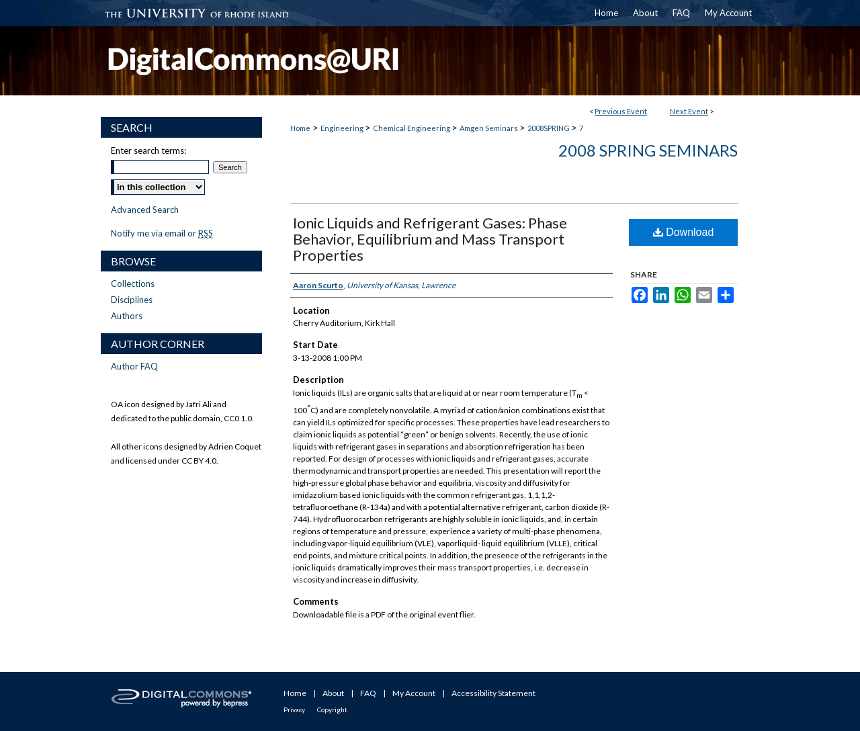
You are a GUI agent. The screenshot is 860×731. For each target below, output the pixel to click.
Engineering (342, 128)
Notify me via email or (162, 233)
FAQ (368, 693)
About (333, 693)
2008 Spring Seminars (648, 150)
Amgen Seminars (489, 128)
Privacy (294, 709)
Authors (126, 315)
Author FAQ (134, 366)
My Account (413, 693)
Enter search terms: (148, 150)
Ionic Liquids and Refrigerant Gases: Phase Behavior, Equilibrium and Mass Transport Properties (430, 239)
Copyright (332, 709)
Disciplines (132, 299)
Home (300, 128)
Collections (133, 283)
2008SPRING (549, 128)
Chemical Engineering (412, 128)
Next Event (689, 111)
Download (683, 232)
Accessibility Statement (493, 693)
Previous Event (621, 111)
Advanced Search (145, 209)
